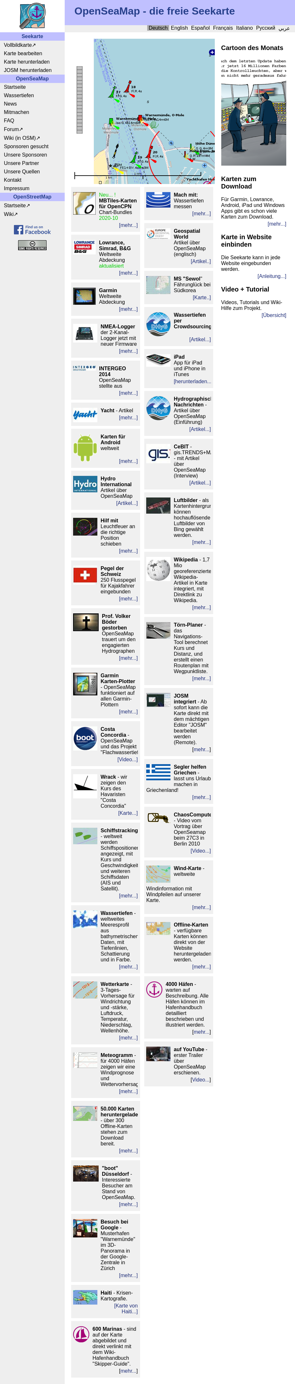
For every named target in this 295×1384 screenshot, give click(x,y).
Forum (11, 129)
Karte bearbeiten (23, 53)
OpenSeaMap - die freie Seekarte (154, 11)
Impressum (16, 188)
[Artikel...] (127, 503)
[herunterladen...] (193, 381)
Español (200, 28)
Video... (201, 1079)
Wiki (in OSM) (20, 138)
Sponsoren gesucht (26, 146)
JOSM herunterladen (28, 70)
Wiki (9, 214)
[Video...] (127, 759)
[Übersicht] (274, 315)
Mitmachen (16, 112)
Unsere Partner (21, 163)
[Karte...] (127, 813)
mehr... (129, 1371)
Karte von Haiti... (126, 1308)
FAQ (9, 120)
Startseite (15, 87)
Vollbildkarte (18, 45)
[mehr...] (128, 225)
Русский (265, 28)
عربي (284, 28)
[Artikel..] (201, 261)
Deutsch (158, 28)
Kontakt (12, 180)
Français (223, 28)
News (10, 104)
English (179, 28)
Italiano (244, 28)
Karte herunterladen (26, 62)
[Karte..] (202, 297)
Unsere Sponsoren (25, 155)
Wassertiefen (19, 95)
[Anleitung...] (271, 276)
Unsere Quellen (22, 171)
